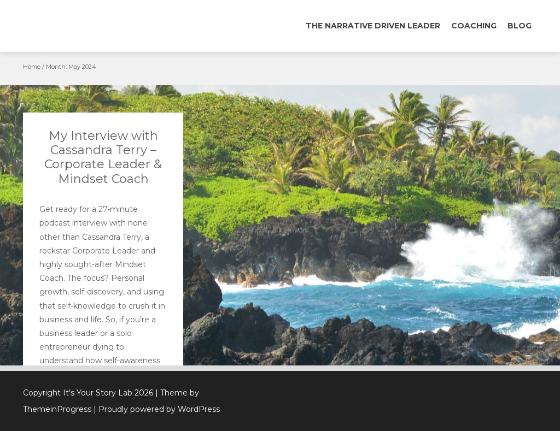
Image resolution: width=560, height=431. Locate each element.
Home (31, 66)
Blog (520, 26)
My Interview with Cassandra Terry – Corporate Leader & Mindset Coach (103, 157)
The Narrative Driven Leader (373, 26)
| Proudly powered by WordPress (157, 409)
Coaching (474, 26)
